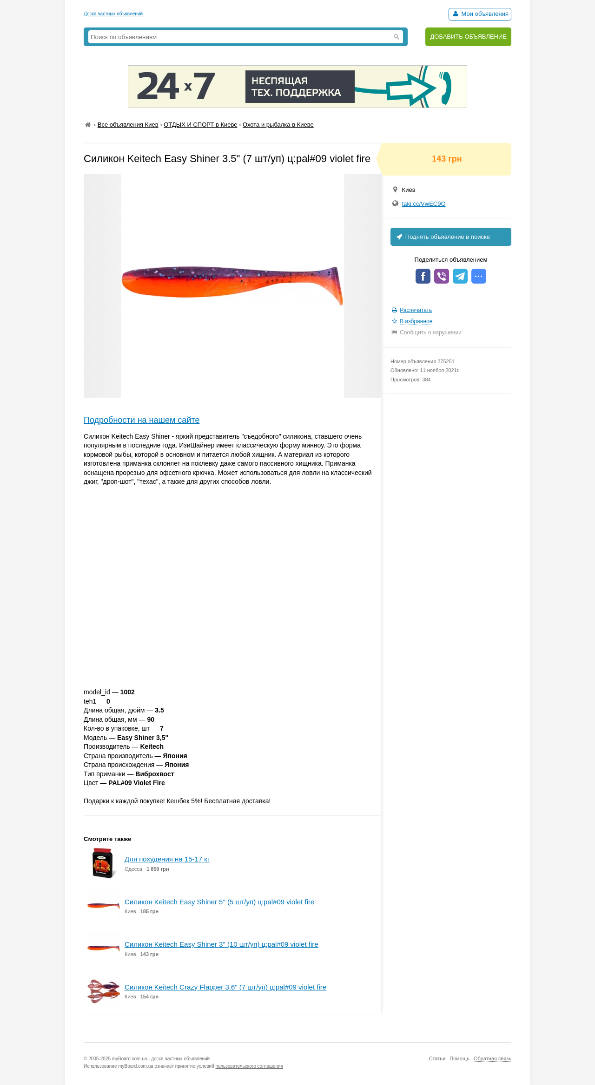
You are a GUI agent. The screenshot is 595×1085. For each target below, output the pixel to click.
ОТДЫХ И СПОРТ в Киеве (200, 124)
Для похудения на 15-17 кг (167, 859)
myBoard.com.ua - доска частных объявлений (161, 1058)
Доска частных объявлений (113, 13)
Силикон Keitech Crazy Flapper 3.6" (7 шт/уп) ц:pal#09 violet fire (225, 987)
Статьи (437, 1058)
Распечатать (416, 310)
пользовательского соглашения (250, 1066)
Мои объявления (480, 13)
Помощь (459, 1058)
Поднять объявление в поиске (442, 236)
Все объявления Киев (128, 124)
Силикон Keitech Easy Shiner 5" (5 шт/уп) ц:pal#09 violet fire (219, 902)
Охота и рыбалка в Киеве (278, 124)
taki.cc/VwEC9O (424, 203)
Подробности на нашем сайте (142, 420)
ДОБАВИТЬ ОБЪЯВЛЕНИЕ (468, 36)
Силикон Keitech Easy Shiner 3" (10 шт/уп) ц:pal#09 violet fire (221, 944)
